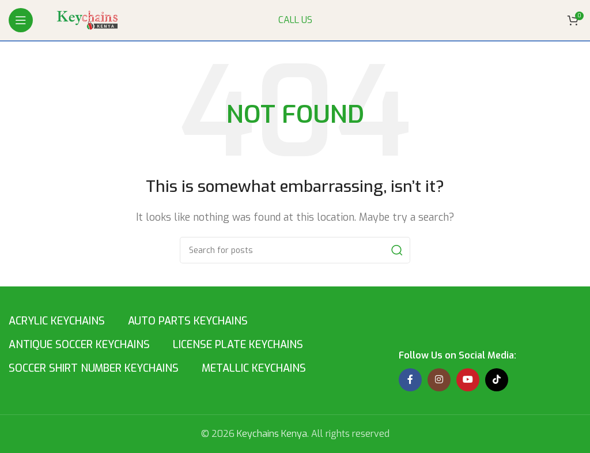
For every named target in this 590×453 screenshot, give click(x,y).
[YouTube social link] (467, 379)
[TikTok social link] (496, 379)
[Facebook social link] (410, 379)
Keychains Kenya (272, 434)
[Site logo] (89, 19)
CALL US (295, 20)
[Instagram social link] (439, 379)
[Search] (295, 250)
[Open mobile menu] (21, 20)
